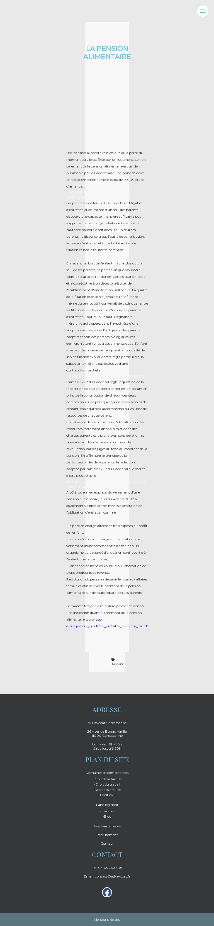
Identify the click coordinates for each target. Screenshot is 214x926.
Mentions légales (107, 919)
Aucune (117, 662)
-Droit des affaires (107, 790)
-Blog (107, 816)
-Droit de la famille (107, 779)
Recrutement (107, 835)
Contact (107, 843)
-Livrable (107, 811)
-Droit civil (107, 795)
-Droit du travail (107, 784)
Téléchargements (107, 826)
